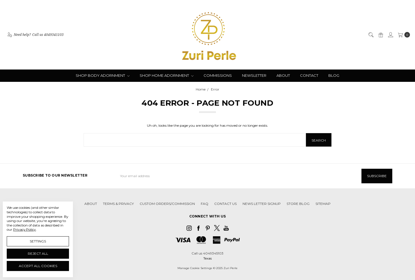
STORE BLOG (298, 204)
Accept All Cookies (38, 266)
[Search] (370, 35)
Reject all (38, 253)
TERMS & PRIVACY (118, 204)
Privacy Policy (24, 229)
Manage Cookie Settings (194, 268)
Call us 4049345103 (207, 253)
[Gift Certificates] (380, 35)
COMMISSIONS (218, 75)
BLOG (333, 75)
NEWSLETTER (254, 75)
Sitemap (323, 204)
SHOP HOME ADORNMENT (166, 75)
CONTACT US (225, 204)
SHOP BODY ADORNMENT (103, 75)
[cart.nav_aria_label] (403, 35)
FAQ (204, 204)
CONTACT (309, 75)
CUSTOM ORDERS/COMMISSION (167, 204)
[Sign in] (390, 35)
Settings (38, 241)
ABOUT (283, 75)
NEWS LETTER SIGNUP (262, 204)
